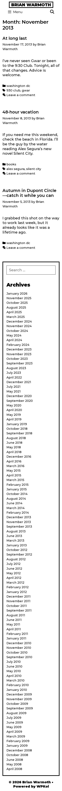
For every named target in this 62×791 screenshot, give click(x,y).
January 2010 (16, 690)
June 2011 (14, 620)
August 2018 (16, 438)
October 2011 (16, 606)
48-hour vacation (20, 112)
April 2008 (14, 769)
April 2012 (13, 578)
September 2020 (19, 401)
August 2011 (15, 615)
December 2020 (19, 396)
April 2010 (13, 676)
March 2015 (15, 480)
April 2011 (13, 629)
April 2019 (13, 419)
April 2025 (14, 312)
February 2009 (17, 741)
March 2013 (15, 540)
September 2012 (19, 554)
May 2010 (13, 671)
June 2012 (14, 568)
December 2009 (19, 694)
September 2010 (19, 657)
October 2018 (16, 429)
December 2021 (18, 382)
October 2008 (17, 755)
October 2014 (17, 494)
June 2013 (14, 536)
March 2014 (15, 508)
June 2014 (14, 503)
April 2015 (13, 475)
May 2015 (13, 470)
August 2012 (16, 559)
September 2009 (19, 708)
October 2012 (16, 550)
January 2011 (16, 638)
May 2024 (13, 335)
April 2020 (14, 410)
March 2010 (15, 680)
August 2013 (16, 531)
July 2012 (13, 564)
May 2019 (13, 415)
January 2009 (17, 745)
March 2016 (15, 466)
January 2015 (16, 489)
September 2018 (19, 433)
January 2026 (16, 293)
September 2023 (19, 363)
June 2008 (14, 760)
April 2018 (13, 452)
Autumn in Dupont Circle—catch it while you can (29, 193)
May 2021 (13, 391)
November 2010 (18, 648)
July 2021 (13, 387)
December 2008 (19, 750)
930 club (13, 90)
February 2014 (17, 512)
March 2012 (15, 582)
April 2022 (14, 377)
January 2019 (16, 424)
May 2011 (13, 624)
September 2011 (19, 610)
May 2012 (13, 573)
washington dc (18, 86)
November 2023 (18, 354)
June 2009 (14, 722)
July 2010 (13, 662)
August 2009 (16, 713)
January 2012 (16, 592)
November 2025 (18, 298)
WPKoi (43, 786)
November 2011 (18, 601)
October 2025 (17, 303)
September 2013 (19, 526)
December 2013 (18, 517)
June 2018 (14, 443)
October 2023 (17, 359)
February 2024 (17, 345)
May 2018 (13, 447)
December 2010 (18, 643)
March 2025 (15, 317)
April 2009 (14, 732)
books (11, 164)
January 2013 (16, 545)
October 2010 (16, 652)
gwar (26, 90)
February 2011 (17, 634)
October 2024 (17, 331)
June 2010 (14, 666)
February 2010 (17, 685)
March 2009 (15, 736)
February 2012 (17, 587)
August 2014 (16, 499)
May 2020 (13, 405)
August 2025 (16, 307)
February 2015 (17, 485)
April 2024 (14, 340)
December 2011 (18, 596)
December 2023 (19, 349)
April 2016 (13, 461)
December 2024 (19, 321)
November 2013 (18, 522)
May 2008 (13, 764)
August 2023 (16, 368)
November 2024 (19, 326)
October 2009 (17, 704)
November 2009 (19, 699)
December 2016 (18, 456)
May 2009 (13, 727)
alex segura (15, 169)
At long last (14, 38)
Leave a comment (20, 95)
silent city (33, 169)
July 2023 (13, 373)
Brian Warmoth (31, 4)
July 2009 (13, 718)
